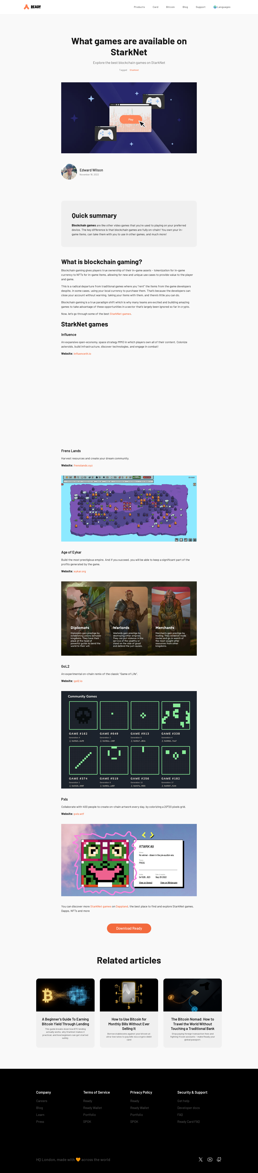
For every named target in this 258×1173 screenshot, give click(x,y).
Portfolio (89, 1115)
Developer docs (188, 1108)
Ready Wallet (92, 1108)
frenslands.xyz (83, 465)
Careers (41, 1101)
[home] (75, 7)
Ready (87, 1101)
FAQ (180, 1115)
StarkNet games (120, 313)
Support (201, 6)
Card (155, 6)
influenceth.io (82, 353)
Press (40, 1121)
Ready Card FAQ (188, 1121)
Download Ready (129, 928)
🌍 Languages (221, 6)
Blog (185, 6)
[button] (139, 7)
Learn (40, 1115)
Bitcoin (170, 6)
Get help (183, 1101)
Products (139, 6)
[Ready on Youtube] (210, 1159)
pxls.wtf (79, 814)
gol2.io (78, 681)
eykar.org (80, 571)
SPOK (87, 1121)
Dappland (122, 906)
